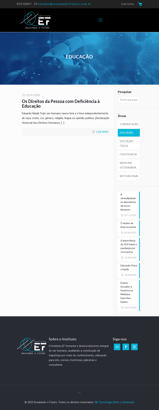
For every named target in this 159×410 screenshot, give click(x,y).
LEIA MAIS (102, 131)
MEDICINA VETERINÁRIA (128, 165)
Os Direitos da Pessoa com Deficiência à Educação (61, 104)
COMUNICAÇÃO (129, 124)
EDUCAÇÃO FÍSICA (126, 144)
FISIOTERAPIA (128, 154)
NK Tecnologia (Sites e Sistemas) (114, 402)
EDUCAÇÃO (126, 132)
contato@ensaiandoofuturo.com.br (64, 4)
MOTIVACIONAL (129, 176)
